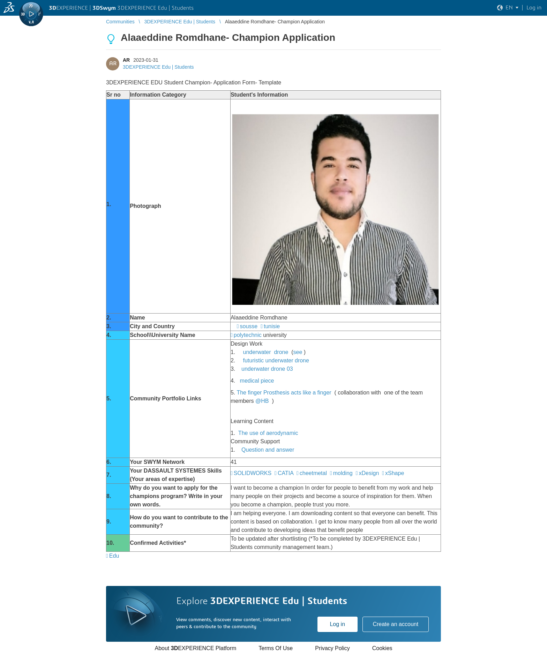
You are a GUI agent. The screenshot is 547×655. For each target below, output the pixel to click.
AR (126, 60)
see (297, 352)
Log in (337, 624)
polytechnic (248, 335)
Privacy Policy (332, 648)
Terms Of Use (275, 648)
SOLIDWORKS (252, 473)
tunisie (272, 326)
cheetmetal (313, 473)
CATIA (285, 473)
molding (343, 473)
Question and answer (267, 450)
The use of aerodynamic (268, 433)
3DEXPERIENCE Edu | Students (158, 67)
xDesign (369, 473)
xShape (394, 473)
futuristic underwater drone (276, 360)
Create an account (395, 624)
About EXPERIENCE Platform (195, 648)
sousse (249, 326)
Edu (114, 556)
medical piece (257, 381)
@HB (262, 401)
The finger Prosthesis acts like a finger (284, 393)
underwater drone (265, 352)
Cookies (382, 648)
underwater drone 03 (267, 369)
